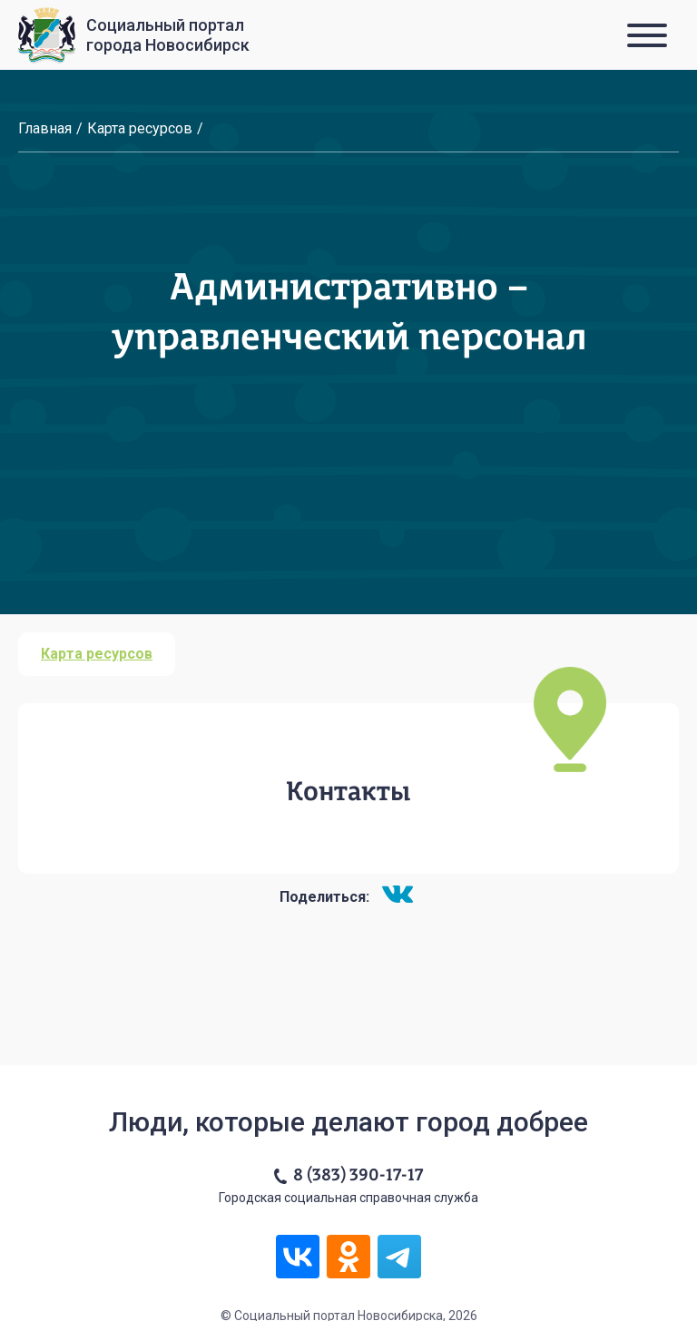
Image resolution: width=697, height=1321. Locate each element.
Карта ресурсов (139, 128)
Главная (45, 128)
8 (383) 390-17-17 (358, 1176)
